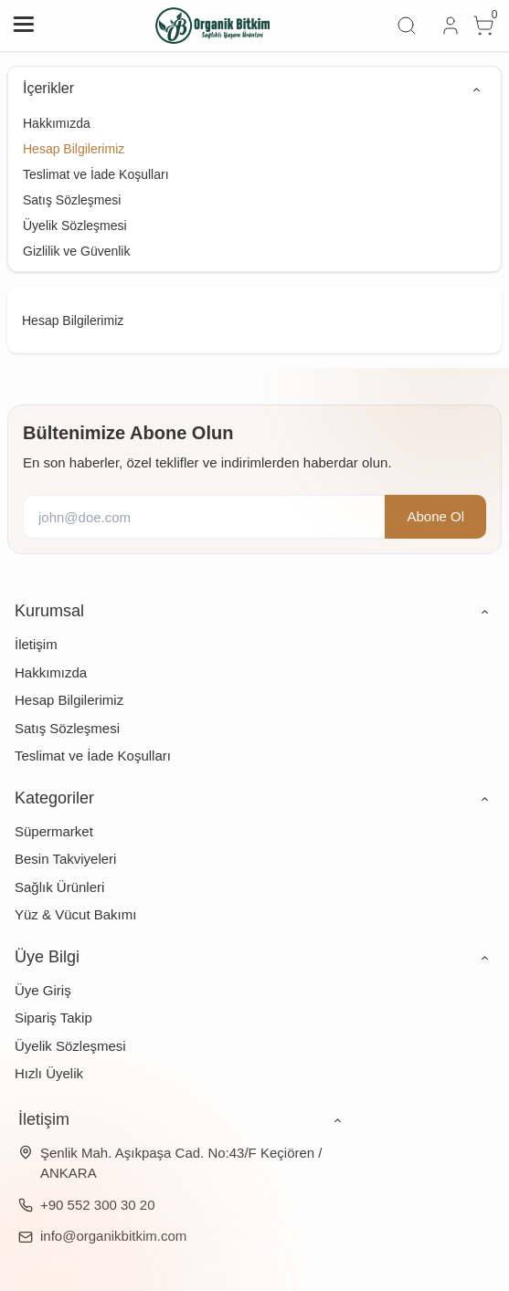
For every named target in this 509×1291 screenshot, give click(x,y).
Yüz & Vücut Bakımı (75, 914)
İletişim (36, 644)
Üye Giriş (43, 990)
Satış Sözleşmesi (72, 200)
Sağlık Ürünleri (59, 887)
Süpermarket (54, 831)
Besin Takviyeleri (65, 858)
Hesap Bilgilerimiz (73, 149)
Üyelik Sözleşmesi (75, 225)
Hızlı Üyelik (49, 1073)
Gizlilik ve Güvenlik (76, 251)
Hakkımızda (56, 123)
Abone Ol (435, 516)
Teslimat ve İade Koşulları (96, 174)
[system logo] (213, 25)
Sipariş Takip (53, 1017)
